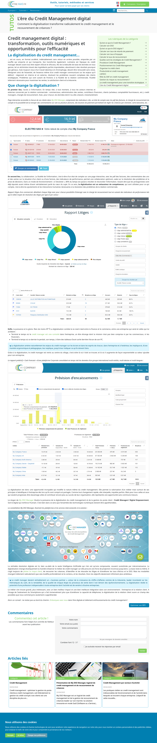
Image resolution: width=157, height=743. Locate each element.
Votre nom (73, 620)
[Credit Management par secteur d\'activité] (125, 682)
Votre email (69, 624)
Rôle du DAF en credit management (123, 77)
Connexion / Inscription (135, 4)
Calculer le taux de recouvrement (123, 57)
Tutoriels (22, 10)
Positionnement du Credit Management (123, 65)
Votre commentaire (70, 628)
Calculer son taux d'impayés (123, 54)
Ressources (34, 10)
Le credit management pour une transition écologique (123, 82)
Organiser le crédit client (123, 68)
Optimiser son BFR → (139, 605)
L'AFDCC (123, 74)
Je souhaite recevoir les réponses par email (102, 646)
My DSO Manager (58, 100)
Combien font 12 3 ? (69, 642)
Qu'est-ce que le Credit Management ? (123, 43)
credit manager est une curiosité (45, 334)
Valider (142, 651)
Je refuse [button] (20, 735)
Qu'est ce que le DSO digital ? (123, 48)
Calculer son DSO (123, 45)
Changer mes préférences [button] (36, 735)
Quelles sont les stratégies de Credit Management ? (123, 60)
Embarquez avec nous (59, 600)
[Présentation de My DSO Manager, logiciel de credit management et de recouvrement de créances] (78, 684)
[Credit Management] (32, 682)
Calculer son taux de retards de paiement (123, 51)
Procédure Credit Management (123, 62)
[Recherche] (147, 10)
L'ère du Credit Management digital (123, 85)
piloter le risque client (32, 571)
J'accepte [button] (10, 735)
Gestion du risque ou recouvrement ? (123, 79)
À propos (11, 10)
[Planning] (114, 10)
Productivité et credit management (123, 71)
